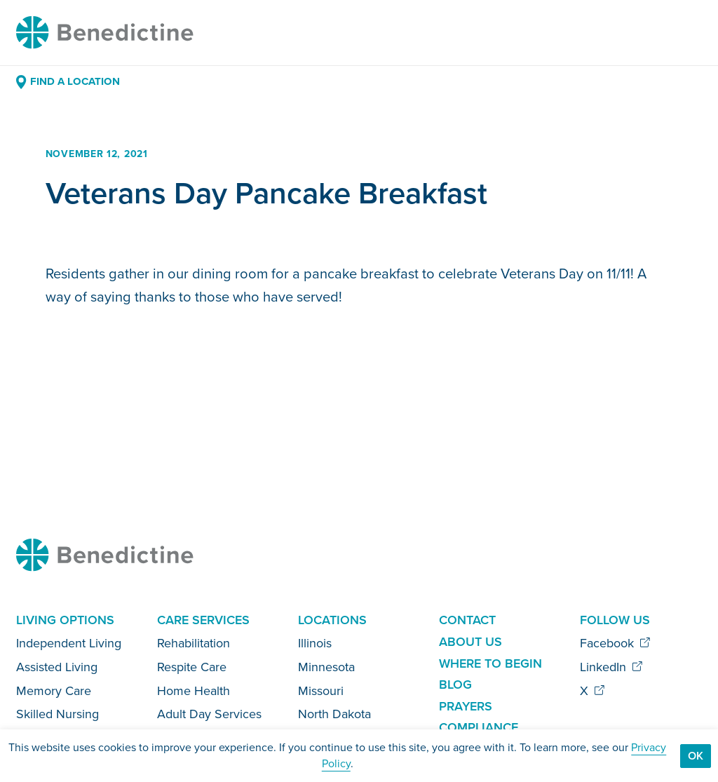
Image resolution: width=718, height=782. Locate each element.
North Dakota (334, 714)
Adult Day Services (209, 714)
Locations (332, 620)
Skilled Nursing (57, 714)
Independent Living (68, 643)
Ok (695, 756)
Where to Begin (490, 663)
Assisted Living (56, 667)
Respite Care (191, 667)
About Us (470, 642)
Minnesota (326, 667)
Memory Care (53, 691)
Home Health (193, 691)
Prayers (465, 706)
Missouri (321, 691)
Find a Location (67, 81)
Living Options (65, 620)
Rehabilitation (193, 643)
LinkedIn (611, 667)
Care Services (203, 620)
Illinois (315, 643)
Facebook (615, 643)
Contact (467, 620)
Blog (455, 684)
